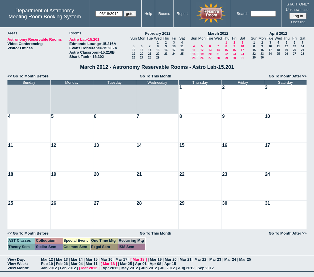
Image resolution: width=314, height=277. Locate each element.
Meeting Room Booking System (45, 16)
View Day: (16, 259)
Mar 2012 (89, 268)
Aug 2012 (186, 268)
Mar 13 (62, 259)
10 (174, 46)
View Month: (18, 268)
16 (165, 50)
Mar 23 (215, 259)
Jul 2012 (167, 268)
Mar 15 (91, 259)
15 (157, 50)
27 (141, 57)
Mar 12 (47, 259)
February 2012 (157, 33)
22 (157, 53)
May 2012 (130, 268)
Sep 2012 (206, 268)
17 (174, 50)
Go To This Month (156, 76)
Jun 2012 (149, 268)
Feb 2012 (68, 268)
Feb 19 (47, 264)
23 (165, 53)
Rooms (164, 13)
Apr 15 (170, 264)
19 (133, 53)
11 (182, 46)
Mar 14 (77, 259)
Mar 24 (230, 259)
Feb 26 (62, 264)
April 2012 (278, 33)
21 (149, 53)
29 (157, 57)
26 (133, 57)
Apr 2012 (110, 268)
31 (242, 58)
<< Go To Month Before (28, 76)
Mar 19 (156, 259)
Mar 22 (200, 259)
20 (141, 53)
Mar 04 (77, 264)
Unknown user (298, 9)
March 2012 (218, 33)
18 (182, 50)
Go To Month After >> (288, 76)
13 (141, 50)
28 (149, 57)
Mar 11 (91, 264)
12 (133, 50)
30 (234, 58)
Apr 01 (141, 264)
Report (182, 13)
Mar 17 (121, 259)
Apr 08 (155, 264)
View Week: (17, 264)
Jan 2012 (49, 268)
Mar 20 (170, 259)
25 (182, 53)
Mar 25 (245, 259)
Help (148, 13)
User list (298, 22)
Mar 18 (139, 259)
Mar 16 (106, 259)
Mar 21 (185, 259)
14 (149, 50)
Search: (243, 13)
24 (174, 53)
